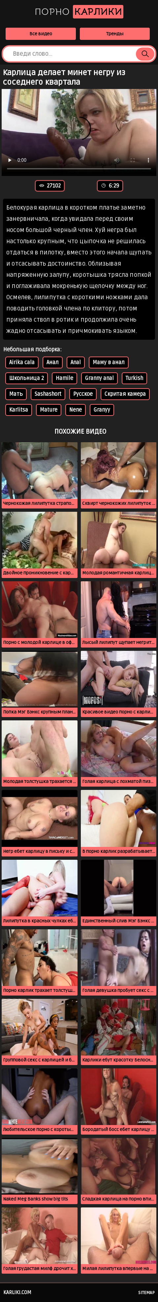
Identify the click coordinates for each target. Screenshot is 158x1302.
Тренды (114, 34)
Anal (76, 362)
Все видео (40, 34)
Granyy (102, 410)
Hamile (64, 378)
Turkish (134, 378)
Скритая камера (125, 394)
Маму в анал (109, 362)
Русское (83, 394)
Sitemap (146, 1292)
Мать (16, 394)
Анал (53, 362)
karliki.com (17, 1292)
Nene (75, 410)
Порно (79, 11)
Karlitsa (18, 410)
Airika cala (22, 362)
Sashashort (48, 394)
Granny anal (99, 378)
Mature (48, 410)
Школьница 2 (26, 378)
